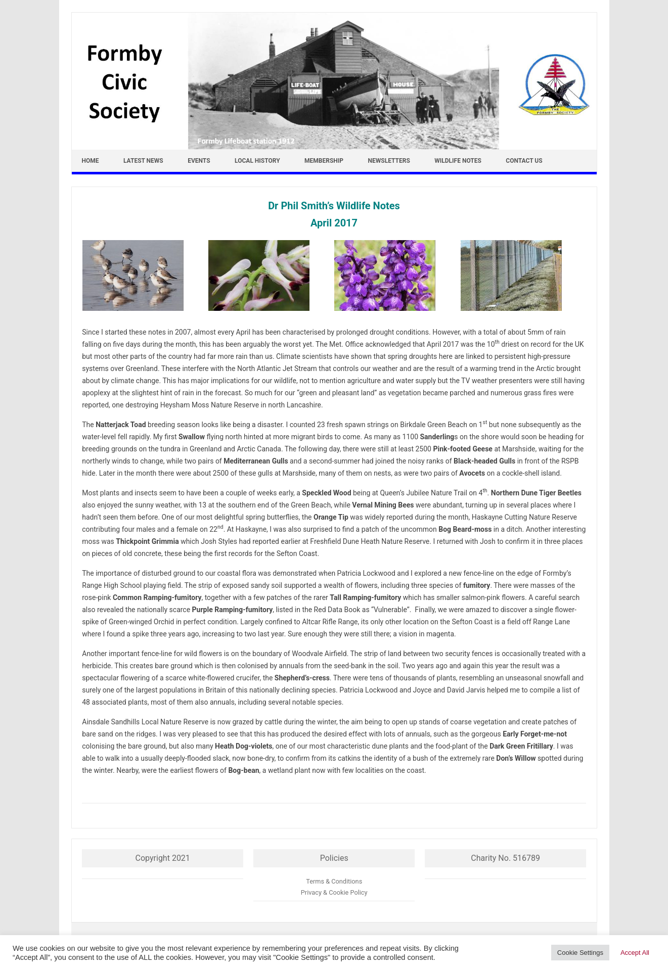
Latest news (143, 160)
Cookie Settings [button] (580, 952)
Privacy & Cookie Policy (334, 892)
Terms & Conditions (334, 881)
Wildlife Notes (457, 160)
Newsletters (389, 160)
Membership (323, 160)
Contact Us (524, 160)
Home (90, 160)
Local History (257, 160)
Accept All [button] (634, 952)
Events (199, 160)
